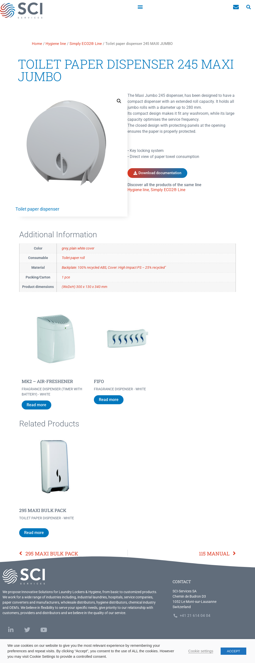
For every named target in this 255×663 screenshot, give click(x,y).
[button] (140, 6)
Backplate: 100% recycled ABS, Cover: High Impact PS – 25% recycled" (114, 267)
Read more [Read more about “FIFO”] (109, 399)
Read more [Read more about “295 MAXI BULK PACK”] (34, 532)
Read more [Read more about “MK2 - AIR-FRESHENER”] (36, 404)
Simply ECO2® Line (85, 43)
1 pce (66, 277)
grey (65, 248)
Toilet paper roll (73, 258)
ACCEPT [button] (233, 651)
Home (37, 43)
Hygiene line (56, 43)
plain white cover (81, 248)
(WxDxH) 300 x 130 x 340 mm (84, 287)
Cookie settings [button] (200, 651)
